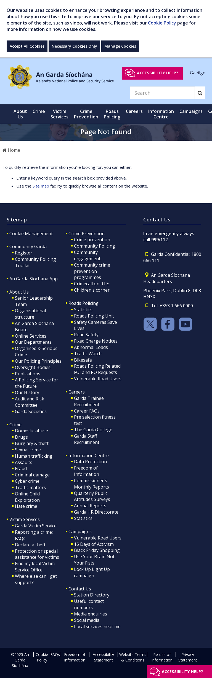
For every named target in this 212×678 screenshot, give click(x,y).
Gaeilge (197, 73)
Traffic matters (30, 487)
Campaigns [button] (191, 111)
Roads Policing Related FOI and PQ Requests (97, 369)
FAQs (55, 654)
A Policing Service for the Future (36, 383)
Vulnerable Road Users (97, 379)
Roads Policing (83, 303)
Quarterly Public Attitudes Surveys (92, 496)
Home (11, 150)
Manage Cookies (120, 46)
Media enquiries (90, 614)
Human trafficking (33, 456)
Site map (41, 186)
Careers (76, 392)
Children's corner (92, 290)
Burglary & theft (32, 443)
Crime (15, 425)
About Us (19, 292)
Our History (27, 392)
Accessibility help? (157, 72)
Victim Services (24, 519)
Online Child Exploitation (27, 497)
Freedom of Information (86, 471)
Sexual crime (28, 450)
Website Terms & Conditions (132, 657)
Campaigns (80, 531)
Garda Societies (31, 411)
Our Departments (33, 342)
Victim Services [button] (59, 114)
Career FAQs (87, 411)
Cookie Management (31, 233)
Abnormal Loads (91, 347)
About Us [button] (20, 114)
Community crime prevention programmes (92, 271)
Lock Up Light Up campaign (92, 572)
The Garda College (93, 430)
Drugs (21, 437)
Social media (86, 620)
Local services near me (97, 626)
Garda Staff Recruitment (86, 439)
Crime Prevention (86, 233)
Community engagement (87, 255)
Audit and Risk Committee (29, 402)
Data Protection (90, 462)
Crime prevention (92, 240)
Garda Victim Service (36, 526)
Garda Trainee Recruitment (89, 401)
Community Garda (28, 246)
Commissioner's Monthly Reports (91, 484)
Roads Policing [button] (112, 114)
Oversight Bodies (33, 367)
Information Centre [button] (161, 114)
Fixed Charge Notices (96, 341)
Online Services (30, 336)
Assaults (23, 462)
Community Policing (94, 246)
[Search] (162, 92)
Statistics (83, 310)
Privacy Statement (187, 657)
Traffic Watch (88, 354)
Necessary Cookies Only (74, 46)
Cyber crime (27, 481)
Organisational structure (30, 314)
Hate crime (26, 506)
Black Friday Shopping (97, 550)
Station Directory (91, 595)
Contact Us (79, 589)
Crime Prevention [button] (86, 114)
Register (23, 253)
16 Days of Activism (94, 544)
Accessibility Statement (103, 657)
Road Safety (86, 335)
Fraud (21, 468)
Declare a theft (30, 545)
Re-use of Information (162, 657)
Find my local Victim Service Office (35, 566)
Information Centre (88, 455)
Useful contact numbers (89, 604)
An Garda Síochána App (33, 279)
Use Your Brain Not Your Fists (94, 560)
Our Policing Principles (38, 361)
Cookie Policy (162, 23)
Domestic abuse (31, 431)
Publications (27, 374)
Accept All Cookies (27, 46)
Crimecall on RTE (91, 284)
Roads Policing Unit (94, 316)
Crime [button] (39, 111)
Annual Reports (90, 506)
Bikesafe (83, 360)
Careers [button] (134, 111)
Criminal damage (32, 475)
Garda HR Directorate (96, 512)
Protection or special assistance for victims (37, 554)
